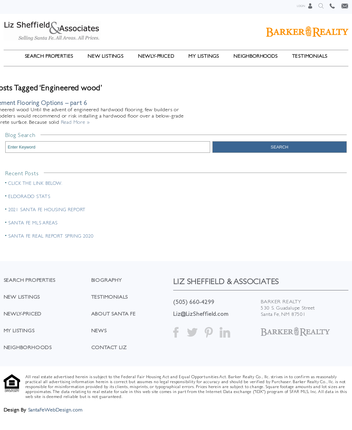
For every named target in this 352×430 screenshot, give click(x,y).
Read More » (75, 122)
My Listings (203, 56)
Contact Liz (109, 347)
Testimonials (310, 56)
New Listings (105, 56)
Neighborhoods (255, 56)
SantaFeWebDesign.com (55, 410)
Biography (106, 280)
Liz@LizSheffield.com (200, 313)
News (99, 330)
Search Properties (49, 56)
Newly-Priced (156, 56)
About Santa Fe (113, 314)
